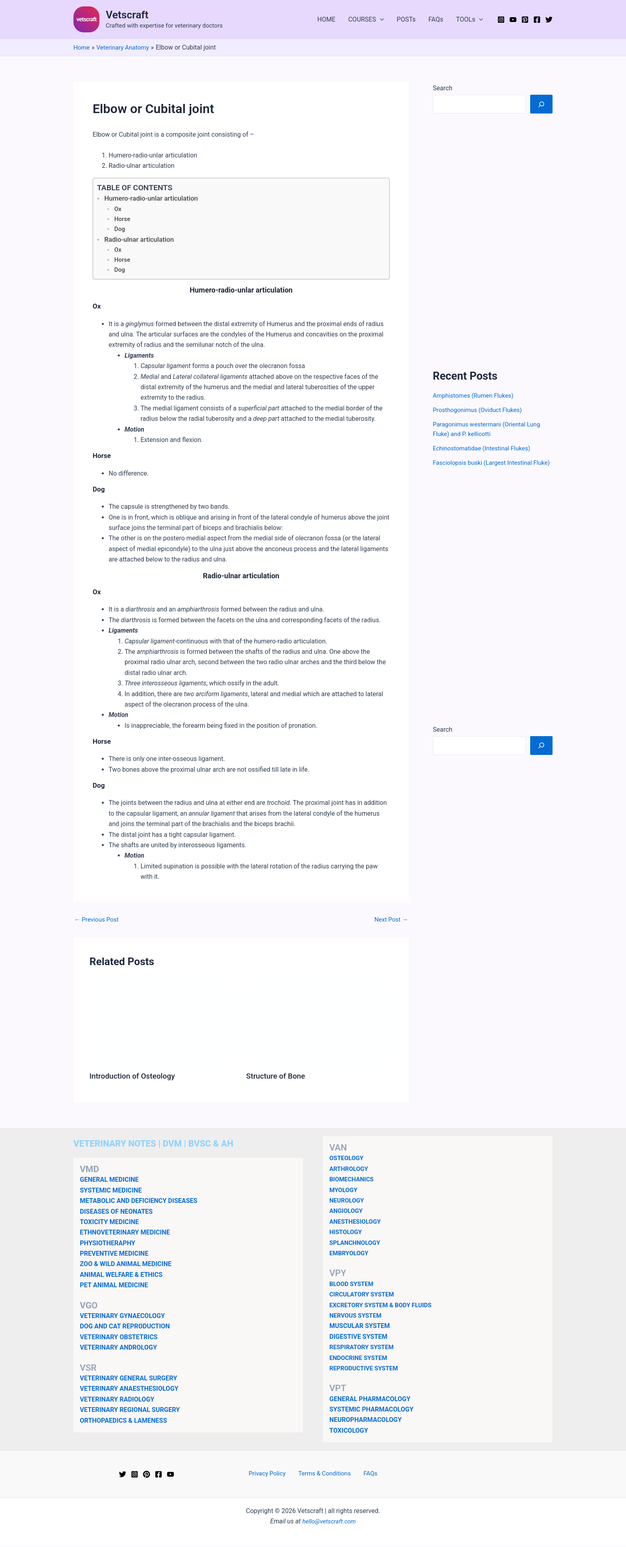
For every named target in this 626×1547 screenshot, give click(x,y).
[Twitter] (549, 19)
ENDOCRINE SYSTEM (360, 1359)
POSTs (406, 19)
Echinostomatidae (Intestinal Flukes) (484, 448)
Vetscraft (127, 15)
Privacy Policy (271, 1475)
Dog (119, 229)
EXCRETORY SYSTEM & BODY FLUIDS (383, 1306)
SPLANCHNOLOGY (356, 1244)
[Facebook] (537, 19)
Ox (118, 209)
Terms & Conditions (325, 1475)
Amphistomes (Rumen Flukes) (476, 395)
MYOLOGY (344, 1191)
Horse (122, 219)
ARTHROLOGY (349, 1170)
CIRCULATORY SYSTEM (363, 1296)
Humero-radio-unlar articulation (154, 199)
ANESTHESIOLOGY (356, 1222)
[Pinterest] (525, 19)
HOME (326, 19)
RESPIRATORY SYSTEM (363, 1348)
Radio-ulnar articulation (141, 241)
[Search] (541, 104)
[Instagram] (501, 19)
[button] (380, 20)
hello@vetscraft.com (329, 1523)
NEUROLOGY (347, 1202)
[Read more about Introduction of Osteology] (162, 1025)
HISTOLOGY (346, 1233)
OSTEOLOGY (347, 1159)
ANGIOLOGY (347, 1212)
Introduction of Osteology (134, 1078)
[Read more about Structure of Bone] (319, 1025)
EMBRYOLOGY (350, 1254)
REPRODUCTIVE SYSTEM (365, 1369)
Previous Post (97, 921)
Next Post (390, 921)
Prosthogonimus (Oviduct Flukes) (480, 410)
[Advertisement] (493, 241)
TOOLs (469, 20)
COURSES (366, 20)
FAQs (435, 19)
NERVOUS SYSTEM (357, 1316)
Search (442, 88)
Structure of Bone (277, 1078)
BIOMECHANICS (352, 1181)
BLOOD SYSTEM (352, 1285)
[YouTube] (513, 19)
